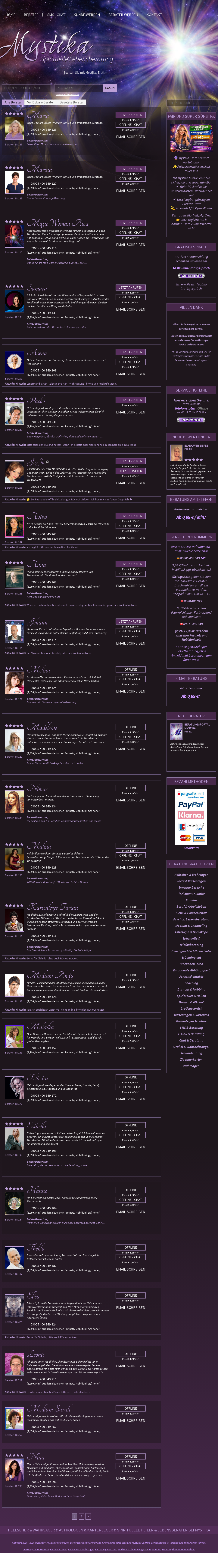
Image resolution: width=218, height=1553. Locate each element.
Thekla (36, 1248)
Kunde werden (87, 14)
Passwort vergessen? (67, 94)
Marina (39, 169)
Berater (31, 14)
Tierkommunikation (191, 894)
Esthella (36, 1125)
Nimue (37, 788)
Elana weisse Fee (196, 445)
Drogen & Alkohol (191, 1002)
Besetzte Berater (71, 102)
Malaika (40, 1026)
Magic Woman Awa (58, 223)
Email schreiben (130, 136)
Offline (131, 669)
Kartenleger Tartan (52, 907)
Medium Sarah (48, 1409)
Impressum (154, 1549)
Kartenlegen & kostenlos (191, 1015)
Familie (191, 900)
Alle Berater (13, 102)
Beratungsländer (171, 1549)
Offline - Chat (130, 124)
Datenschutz (188, 1549)
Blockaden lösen (191, 964)
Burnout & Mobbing (191, 989)
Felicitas (37, 1077)
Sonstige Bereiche (191, 887)
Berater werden (123, 14)
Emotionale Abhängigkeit (191, 970)
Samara (37, 288)
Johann (37, 622)
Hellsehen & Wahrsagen (191, 874)
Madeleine (42, 727)
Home (10, 14)
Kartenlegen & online (191, 1021)
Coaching (191, 983)
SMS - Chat (56, 14)
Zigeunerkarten (191, 1059)
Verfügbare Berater (40, 102)
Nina (35, 1457)
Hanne (37, 1190)
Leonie (35, 1354)
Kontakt (154, 14)
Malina (39, 846)
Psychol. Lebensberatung (191, 919)
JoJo (35, 461)
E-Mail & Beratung (191, 1034)
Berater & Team (58, 1549)
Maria (38, 115)
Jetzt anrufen (130, 115)
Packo (36, 400)
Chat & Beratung (191, 1040)
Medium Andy (50, 975)
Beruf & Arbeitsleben (191, 906)
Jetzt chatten (130, 471)
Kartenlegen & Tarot (106, 1549)
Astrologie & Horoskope (191, 932)
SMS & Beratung (191, 1027)
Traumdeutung (191, 1053)
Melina (38, 670)
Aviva (37, 516)
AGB (145, 1549)
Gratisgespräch (191, 1008)
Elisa (33, 1296)
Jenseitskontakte (191, 976)
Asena (37, 352)
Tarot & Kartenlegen (191, 881)
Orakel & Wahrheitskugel (191, 1047)
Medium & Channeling (191, 925)
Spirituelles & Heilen (191, 996)
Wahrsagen (191, 1066)
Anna (36, 564)
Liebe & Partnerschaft (191, 913)
